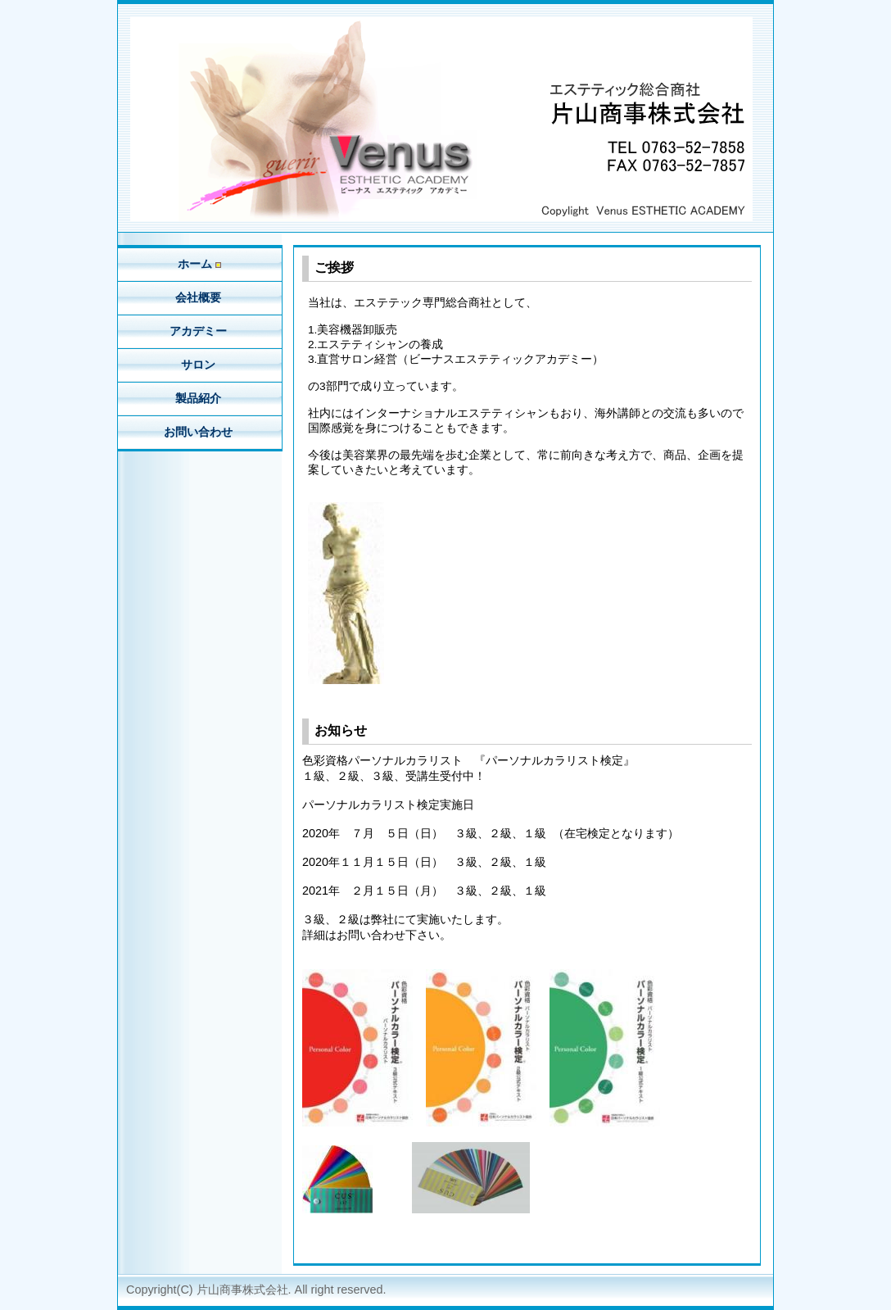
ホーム (199, 263)
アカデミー (200, 331)
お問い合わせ (200, 431)
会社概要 (199, 297)
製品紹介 (199, 398)
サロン (200, 364)
